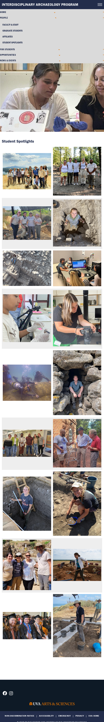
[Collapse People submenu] (55, 18)
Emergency (64, 716)
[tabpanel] (52, 97)
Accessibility (46, 716)
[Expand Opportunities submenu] (59, 55)
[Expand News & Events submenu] (59, 60)
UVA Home (93, 716)
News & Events (8, 60)
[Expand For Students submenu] (58, 49)
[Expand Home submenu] (54, 12)
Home (3, 12)
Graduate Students (12, 30)
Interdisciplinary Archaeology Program (40, 4)
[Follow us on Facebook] (5, 694)
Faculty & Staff (10, 24)
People (4, 17)
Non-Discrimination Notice (19, 716)
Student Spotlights (12, 42)
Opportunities (8, 54)
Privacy (79, 716)
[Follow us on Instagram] (11, 694)
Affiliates (7, 36)
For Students (7, 49)
